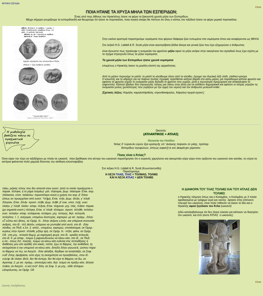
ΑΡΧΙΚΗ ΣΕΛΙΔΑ (10, 3)
